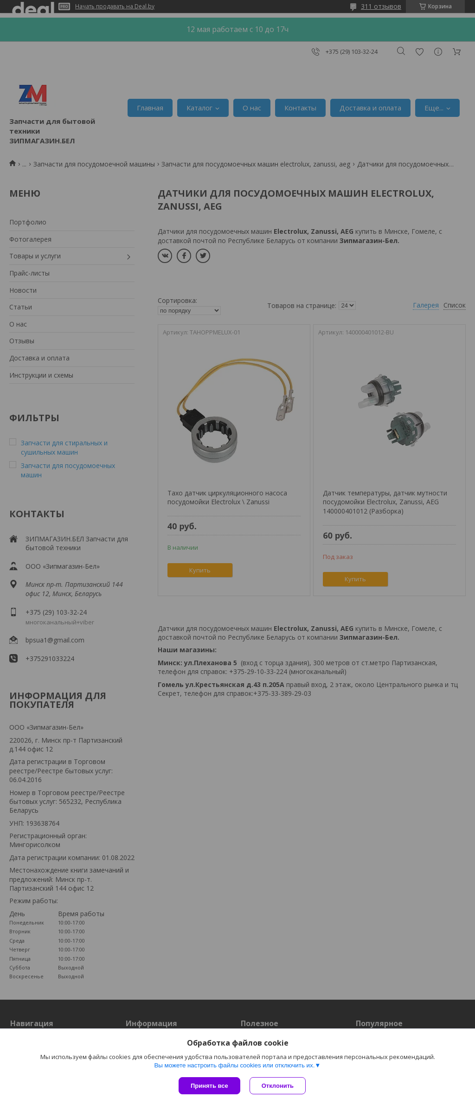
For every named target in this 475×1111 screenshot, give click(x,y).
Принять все (209, 1085)
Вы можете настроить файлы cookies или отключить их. (234, 1065)
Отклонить (278, 1085)
